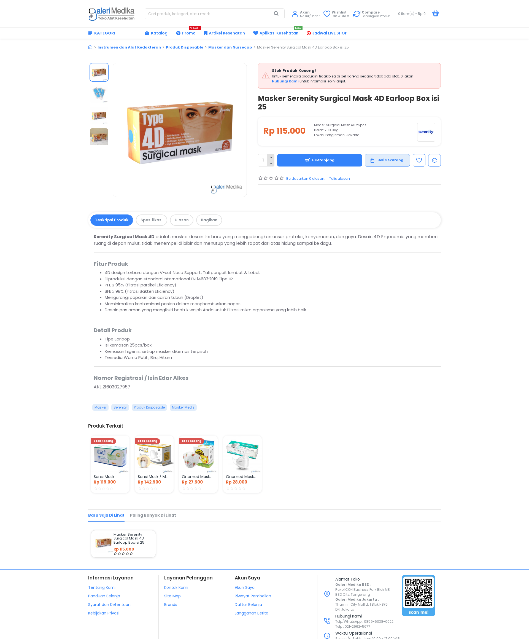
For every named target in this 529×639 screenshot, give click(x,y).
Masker (100, 407)
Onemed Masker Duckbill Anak (198, 476)
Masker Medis (183, 407)
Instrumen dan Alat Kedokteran (129, 47)
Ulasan (182, 220)
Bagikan (209, 220)
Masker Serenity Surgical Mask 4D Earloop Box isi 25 (129, 538)
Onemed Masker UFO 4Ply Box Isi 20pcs (242, 476)
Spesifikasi (152, 220)
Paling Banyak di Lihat (153, 515)
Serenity (120, 407)
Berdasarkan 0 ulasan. (305, 178)
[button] (98, 139)
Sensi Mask (104, 476)
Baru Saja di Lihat (106, 515)
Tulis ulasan (339, 178)
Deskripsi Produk (111, 220)
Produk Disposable (184, 47)
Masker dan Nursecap (230, 47)
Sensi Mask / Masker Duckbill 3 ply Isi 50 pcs (154, 476)
